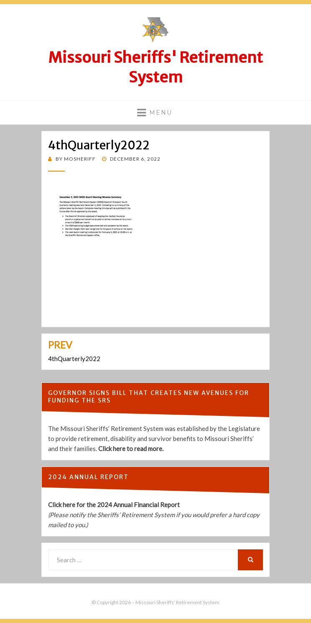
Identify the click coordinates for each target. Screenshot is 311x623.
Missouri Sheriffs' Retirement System (155, 67)
